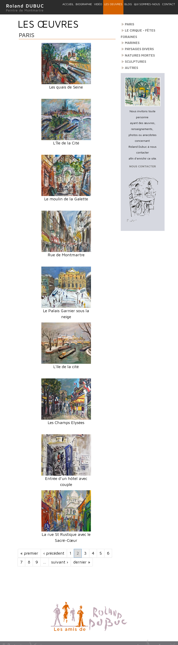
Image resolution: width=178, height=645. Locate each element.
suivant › (59, 562)
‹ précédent (53, 553)
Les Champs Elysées (66, 422)
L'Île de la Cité (66, 143)
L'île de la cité (66, 366)
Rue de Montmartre (66, 254)
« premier (29, 553)
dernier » (81, 562)
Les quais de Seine (66, 87)
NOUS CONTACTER (142, 166)
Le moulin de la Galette (66, 198)
